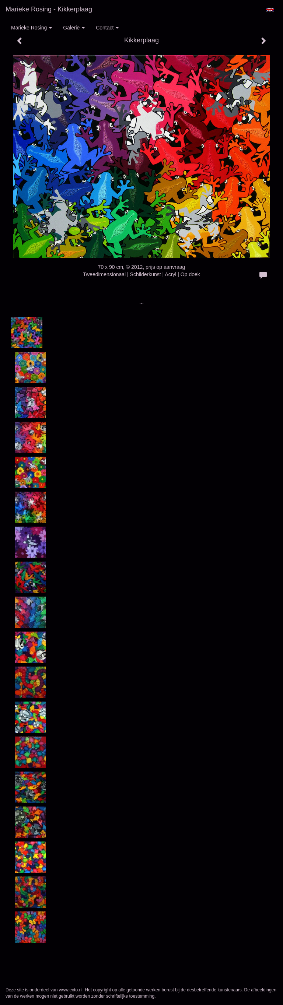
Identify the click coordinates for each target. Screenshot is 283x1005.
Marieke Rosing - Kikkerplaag (49, 9)
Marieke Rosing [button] (31, 28)
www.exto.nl (71, 989)
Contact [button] (107, 28)
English (270, 9)
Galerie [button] (74, 28)
